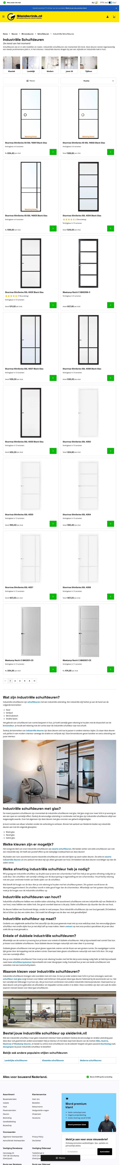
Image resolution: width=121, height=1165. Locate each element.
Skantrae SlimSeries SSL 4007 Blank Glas (24, 368)
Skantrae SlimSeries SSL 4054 (77, 514)
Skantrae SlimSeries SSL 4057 (19, 587)
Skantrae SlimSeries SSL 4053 (19, 514)
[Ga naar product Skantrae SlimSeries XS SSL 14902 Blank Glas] (110, 152)
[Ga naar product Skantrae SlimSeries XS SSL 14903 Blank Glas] (53, 228)
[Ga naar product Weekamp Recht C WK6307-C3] (110, 669)
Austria (104, 1041)
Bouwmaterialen (10, 1099)
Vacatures (36, 1118)
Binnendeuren (28, 34)
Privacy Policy (37, 1137)
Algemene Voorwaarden (13, 1137)
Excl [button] (114, 2)
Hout (5, 1106)
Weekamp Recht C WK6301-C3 (19, 660)
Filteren (31, 81)
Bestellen (36, 1103)
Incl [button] (106, 2)
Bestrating (7, 1118)
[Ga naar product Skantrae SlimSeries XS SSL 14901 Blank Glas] (53, 152)
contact (68, 926)
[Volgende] (34, 680)
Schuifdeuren (43, 34)
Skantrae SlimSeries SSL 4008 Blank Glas (82, 368)
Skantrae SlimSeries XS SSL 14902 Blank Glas (84, 142)
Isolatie (6, 1103)
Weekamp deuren (22, 1044)
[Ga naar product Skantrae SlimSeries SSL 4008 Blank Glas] (110, 378)
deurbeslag (105, 1044)
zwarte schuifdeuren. (62, 849)
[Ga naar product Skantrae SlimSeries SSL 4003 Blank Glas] (53, 305)
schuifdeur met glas (12, 979)
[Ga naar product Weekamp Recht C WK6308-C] (110, 305)
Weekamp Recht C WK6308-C (76, 292)
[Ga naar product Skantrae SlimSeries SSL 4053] (53, 524)
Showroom (36, 1114)
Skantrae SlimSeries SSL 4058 (77, 587)
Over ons (36, 1099)
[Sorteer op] (88, 81)
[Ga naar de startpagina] (24, 16)
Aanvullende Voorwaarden (14, 1140)
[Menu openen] (3, 16)
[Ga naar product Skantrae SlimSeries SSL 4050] (110, 451)
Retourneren (37, 1106)
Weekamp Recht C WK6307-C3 (77, 660)
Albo (98, 1041)
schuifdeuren (34, 702)
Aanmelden (105, 1151)
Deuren (15, 34)
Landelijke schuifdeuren (16, 1060)
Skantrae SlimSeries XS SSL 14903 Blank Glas (26, 215)
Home (5, 34)
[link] (5, 680)
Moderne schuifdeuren (90, 1060)
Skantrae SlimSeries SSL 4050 (77, 441)
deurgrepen (8, 1046)
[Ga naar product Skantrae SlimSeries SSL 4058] (110, 597)
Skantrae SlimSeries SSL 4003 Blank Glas (24, 292)
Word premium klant (77, 1124)
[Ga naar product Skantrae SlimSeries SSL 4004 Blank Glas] (110, 228)
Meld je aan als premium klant (76, 8)
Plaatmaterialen (9, 1110)
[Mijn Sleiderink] (108, 16)
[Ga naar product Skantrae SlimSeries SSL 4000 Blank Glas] (53, 451)
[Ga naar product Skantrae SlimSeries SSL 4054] (110, 524)
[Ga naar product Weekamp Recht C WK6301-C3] (53, 669)
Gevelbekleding (9, 1121)
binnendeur (8, 725)
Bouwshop (7, 1125)
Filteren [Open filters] (60, 1158)
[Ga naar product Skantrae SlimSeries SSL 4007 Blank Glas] (53, 378)
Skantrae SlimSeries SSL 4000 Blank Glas (24, 441)
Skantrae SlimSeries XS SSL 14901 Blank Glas (26, 142)
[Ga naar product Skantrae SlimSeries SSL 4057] (53, 597)
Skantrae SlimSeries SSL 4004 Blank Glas (82, 215)
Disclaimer (36, 1140)
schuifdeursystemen (22, 962)
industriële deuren (35, 730)
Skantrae (7, 1044)
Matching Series (31, 137)
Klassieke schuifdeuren (53, 1060)
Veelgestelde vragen (40, 1110)
